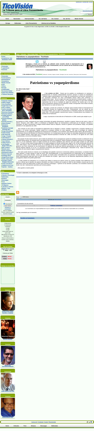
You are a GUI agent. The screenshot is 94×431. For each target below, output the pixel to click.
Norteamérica (6, 79)
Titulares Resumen (7, 94)
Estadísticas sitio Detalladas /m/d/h (6, 58)
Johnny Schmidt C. (7, 139)
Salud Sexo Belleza (7, 92)
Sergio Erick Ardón (7, 157)
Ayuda (90, 2)
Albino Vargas (6, 102)
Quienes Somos (6, 183)
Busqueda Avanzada (88, 10)
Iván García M (6, 134)
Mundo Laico (6, 149)
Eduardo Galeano (7, 114)
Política (4, 190)
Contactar (85, 2)
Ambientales (5, 89)
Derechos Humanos (8, 112)
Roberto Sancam (7, 154)
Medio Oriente (6, 82)
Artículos (23, 54)
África (4, 86)
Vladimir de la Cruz (7, 165)
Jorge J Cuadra (6, 136)
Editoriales (5, 177)
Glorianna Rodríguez (4, 125)
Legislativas (5, 68)
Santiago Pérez (6, 155)
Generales (5, 66)
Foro (3, 182)
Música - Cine (6, 188)
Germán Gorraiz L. (7, 121)
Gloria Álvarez (6, 123)
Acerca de (79, 2)
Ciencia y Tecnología (8, 175)
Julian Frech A (6, 142)
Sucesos (4, 69)
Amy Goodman (6, 104)
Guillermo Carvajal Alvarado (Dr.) (7, 128)
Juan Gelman (6, 141)
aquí (11, 213)
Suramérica (5, 81)
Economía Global (7, 91)
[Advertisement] (23, 40)
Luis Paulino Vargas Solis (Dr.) (6, 145)
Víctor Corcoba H (7, 163)
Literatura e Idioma (7, 186)
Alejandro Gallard (7, 101)
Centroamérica (6, 78)
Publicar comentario (56, 205)
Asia (3, 84)
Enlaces (4, 178)
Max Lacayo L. (6, 147)
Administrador (57, 199)
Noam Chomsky (6, 150)
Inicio (3, 56)
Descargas (5, 180)
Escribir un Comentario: (27, 218)
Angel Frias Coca (7, 105)
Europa (4, 87)
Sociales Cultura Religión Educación (7, 161)
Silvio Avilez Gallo (7, 159)
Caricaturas (5, 173)
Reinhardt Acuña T (7, 152)
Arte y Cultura (6, 107)
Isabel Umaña (6, 132)
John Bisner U (6, 137)
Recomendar (52, 422)
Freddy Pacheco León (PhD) (6, 116)
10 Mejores (5, 185)
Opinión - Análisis (7, 167)
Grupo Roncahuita (7, 131)
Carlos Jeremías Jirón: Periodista (6, 109)
